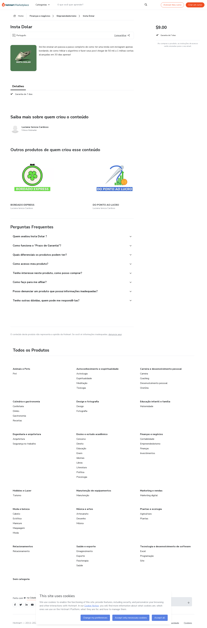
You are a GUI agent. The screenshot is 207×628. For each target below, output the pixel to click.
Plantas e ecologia (151, 504)
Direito (80, 438)
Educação (81, 443)
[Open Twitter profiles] (22, 600)
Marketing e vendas (151, 485)
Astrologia (82, 368)
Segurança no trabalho (24, 438)
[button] (68, 226)
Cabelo (16, 509)
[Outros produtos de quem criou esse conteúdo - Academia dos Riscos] (97, 178)
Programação (147, 551)
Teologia (81, 383)
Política (80, 467)
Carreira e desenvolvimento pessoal (161, 364)
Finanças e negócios (151, 429)
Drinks (16, 406)
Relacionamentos (23, 541)
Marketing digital (149, 490)
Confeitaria (18, 401)
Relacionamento (21, 546)
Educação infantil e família (155, 396)
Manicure (17, 518)
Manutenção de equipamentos (93, 485)
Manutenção (82, 490)
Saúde (79, 560)
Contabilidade (147, 434)
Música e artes (84, 504)
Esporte (80, 551)
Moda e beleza (21, 504)
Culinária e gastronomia (26, 396)
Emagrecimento (84, 546)
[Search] (146, 4)
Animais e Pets (21, 364)
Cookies (188, 619)
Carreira (144, 368)
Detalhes (18, 87)
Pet (15, 368)
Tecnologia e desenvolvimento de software (165, 541)
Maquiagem (19, 523)
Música (80, 518)
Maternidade (146, 401)
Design (80, 401)
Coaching (144, 373)
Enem (79, 448)
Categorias (42, 4)
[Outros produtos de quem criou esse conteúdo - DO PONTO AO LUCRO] (62, 178)
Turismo (17, 490)
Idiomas (80, 453)
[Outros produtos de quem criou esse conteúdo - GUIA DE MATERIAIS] (132, 178)
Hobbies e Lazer (22, 485)
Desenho (81, 513)
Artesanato (82, 509)
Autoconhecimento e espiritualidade (97, 364)
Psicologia (81, 472)
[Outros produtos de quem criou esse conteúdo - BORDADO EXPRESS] (27, 178)
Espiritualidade (84, 373)
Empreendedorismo (150, 438)
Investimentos (147, 448)
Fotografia (81, 406)
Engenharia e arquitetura (27, 429)
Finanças (144, 443)
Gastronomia (19, 411)
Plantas (144, 513)
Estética (17, 513)
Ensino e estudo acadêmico (92, 429)
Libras (79, 457)
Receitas (17, 415)
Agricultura (146, 509)
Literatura (81, 462)
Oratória (144, 383)
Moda (16, 528)
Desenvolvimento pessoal (154, 378)
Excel (143, 546)
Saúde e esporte (86, 541)
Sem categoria (21, 574)
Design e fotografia (87, 396)
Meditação (81, 378)
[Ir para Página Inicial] (16, 4)
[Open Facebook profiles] (15, 600)
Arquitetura (19, 434)
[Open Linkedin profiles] (28, 600)
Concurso (81, 434)
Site (142, 555)
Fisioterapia (82, 555)
